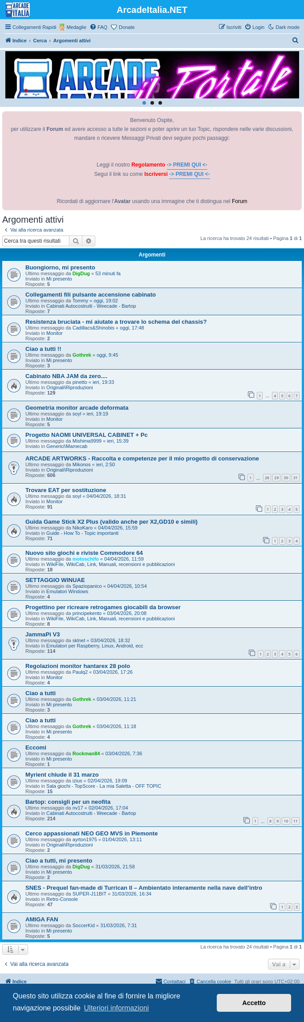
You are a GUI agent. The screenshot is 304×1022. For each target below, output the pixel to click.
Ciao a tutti (40, 693)
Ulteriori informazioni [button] (116, 1008)
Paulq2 (80, 672)
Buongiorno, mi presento (60, 267)
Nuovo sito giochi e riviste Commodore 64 (84, 553)
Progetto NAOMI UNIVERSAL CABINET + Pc (86, 435)
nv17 (78, 807)
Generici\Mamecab (66, 446)
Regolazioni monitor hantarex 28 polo (77, 666)
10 (286, 821)
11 (295, 821)
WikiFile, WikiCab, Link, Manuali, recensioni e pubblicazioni (110, 564)
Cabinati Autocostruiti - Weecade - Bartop (91, 306)
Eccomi (35, 747)
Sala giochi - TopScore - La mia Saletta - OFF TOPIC (103, 786)
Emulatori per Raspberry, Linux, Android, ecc (94, 645)
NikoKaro (83, 527)
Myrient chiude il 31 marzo (62, 774)
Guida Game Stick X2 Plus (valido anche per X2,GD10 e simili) (111, 521)
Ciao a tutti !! (43, 349)
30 (286, 477)
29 (276, 477)
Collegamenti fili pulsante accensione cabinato (90, 294)
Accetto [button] (254, 1002)
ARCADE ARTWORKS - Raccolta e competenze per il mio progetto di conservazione (142, 458)
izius (77, 780)
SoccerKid (84, 925)
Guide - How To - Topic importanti (82, 533)
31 (295, 477)
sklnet (79, 640)
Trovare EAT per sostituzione (65, 490)
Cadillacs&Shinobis (93, 327)
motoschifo (86, 559)
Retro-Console (62, 899)
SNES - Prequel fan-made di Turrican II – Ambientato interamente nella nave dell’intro (143, 887)
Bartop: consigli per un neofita (67, 801)
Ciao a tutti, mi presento (58, 860)
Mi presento (59, 278)
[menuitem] (98, 27)
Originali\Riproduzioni (69, 387)
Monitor (54, 333)
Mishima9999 (87, 441)
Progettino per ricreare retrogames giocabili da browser (103, 607)
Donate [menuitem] (126, 27)
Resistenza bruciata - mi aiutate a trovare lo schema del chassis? (116, 321)
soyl (77, 413)
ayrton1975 (85, 839)
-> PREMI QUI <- (187, 165)
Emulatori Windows (67, 591)
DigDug (81, 273)
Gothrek (82, 355)
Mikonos (82, 464)
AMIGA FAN (41, 919)
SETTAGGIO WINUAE (55, 580)
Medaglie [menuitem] (76, 27)
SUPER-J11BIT (89, 893)
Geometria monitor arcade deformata (77, 407)
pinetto (80, 382)
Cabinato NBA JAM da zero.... (66, 376)
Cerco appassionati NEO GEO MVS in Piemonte (91, 833)
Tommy (80, 300)
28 (267, 477)
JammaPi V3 (42, 634)
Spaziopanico (87, 586)
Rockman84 (86, 753)
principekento (87, 613)
